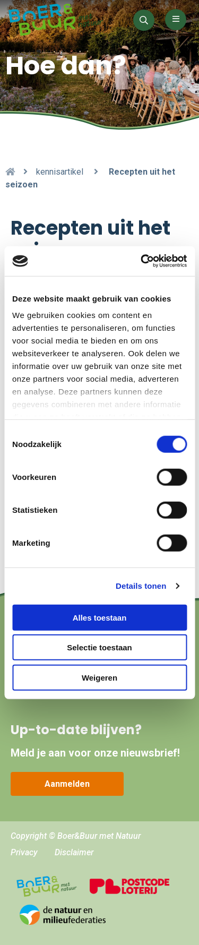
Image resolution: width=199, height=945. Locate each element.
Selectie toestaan (99, 647)
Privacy (24, 852)
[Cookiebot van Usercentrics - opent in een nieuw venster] (142, 261)
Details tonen (141, 585)
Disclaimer (74, 852)
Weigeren (99, 677)
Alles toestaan (100, 617)
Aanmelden (67, 784)
